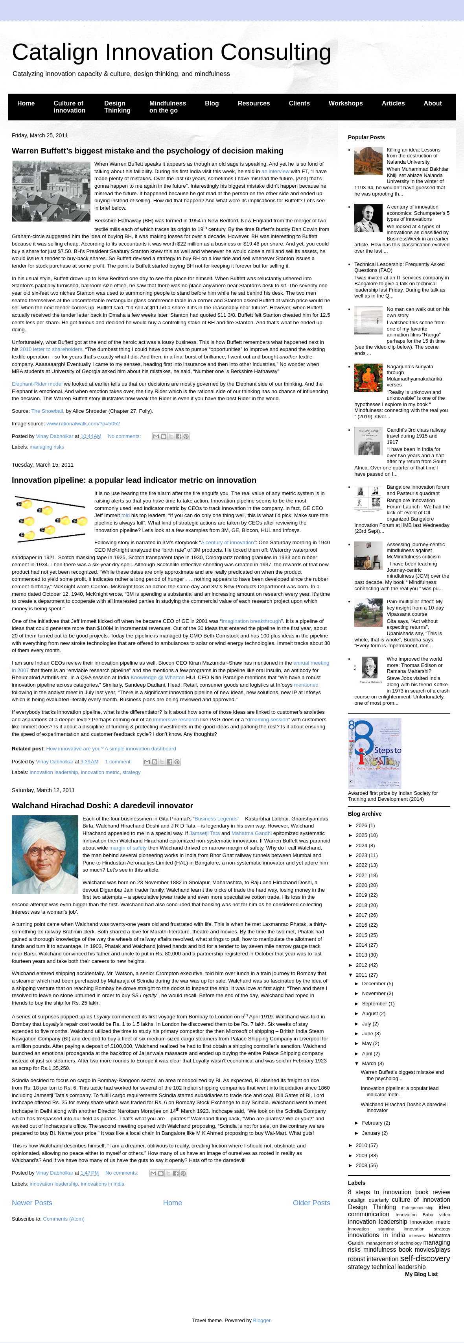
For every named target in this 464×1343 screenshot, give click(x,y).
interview (417, 1236)
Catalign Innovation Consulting (172, 52)
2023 (362, 855)
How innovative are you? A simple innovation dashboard (111, 749)
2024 (362, 845)
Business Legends (216, 819)
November (374, 993)
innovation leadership (54, 772)
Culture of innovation (69, 107)
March (370, 1063)
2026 (362, 825)
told (126, 515)
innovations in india (103, 1184)
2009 (362, 1155)
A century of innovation (227, 542)
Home (26, 103)
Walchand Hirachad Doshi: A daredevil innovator (102, 805)
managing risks (47, 447)
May (367, 1043)
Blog (212, 103)
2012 (362, 965)
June (368, 1033)
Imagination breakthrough (251, 621)
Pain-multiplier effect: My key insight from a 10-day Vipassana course (415, 608)
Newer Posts (32, 1203)
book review (432, 1192)
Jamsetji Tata (205, 833)
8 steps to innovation (379, 1192)
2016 (362, 925)
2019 (362, 895)
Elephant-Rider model (37, 384)
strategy (131, 772)
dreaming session (267, 719)
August (370, 1013)
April (368, 1054)
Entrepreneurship (417, 1208)
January (372, 1133)
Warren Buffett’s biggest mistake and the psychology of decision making (148, 150)
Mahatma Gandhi (252, 833)
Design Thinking (117, 107)
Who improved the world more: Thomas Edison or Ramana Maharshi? (414, 665)
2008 (362, 1165)
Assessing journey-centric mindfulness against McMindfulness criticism (416, 550)
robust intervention (373, 1259)
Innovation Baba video (423, 1214)
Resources (254, 103)
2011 (362, 975)
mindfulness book (387, 1249)
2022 (362, 865)
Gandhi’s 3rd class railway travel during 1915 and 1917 (416, 436)
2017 (362, 915)
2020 (362, 885)
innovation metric (100, 772)
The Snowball (47, 411)
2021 (362, 875)
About (433, 103)
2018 (362, 905)
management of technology (394, 1242)
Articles (393, 103)
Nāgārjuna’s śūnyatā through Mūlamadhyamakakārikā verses (414, 376)
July (367, 1024)
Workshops (346, 103)
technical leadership (399, 1267)
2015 (362, 935)
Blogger (262, 1320)
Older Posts (311, 1203)
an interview (275, 171)
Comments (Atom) (64, 1219)
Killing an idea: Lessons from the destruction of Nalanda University (413, 156)
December (374, 983)
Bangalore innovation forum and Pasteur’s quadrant (418, 490)
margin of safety (128, 848)
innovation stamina (371, 1228)
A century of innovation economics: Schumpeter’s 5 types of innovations (418, 213)
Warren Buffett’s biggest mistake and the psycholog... (402, 1075)
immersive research (176, 719)
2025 (362, 835)
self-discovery (425, 1258)
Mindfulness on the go (167, 107)
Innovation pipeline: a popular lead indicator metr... (399, 1091)
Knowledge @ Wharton (157, 677)
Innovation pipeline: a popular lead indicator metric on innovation (134, 480)
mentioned (306, 685)
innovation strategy (427, 1228)
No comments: (125, 436)
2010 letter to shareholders (51, 349)
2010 (362, 1145)
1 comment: (119, 762)
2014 (362, 945)
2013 (362, 955)
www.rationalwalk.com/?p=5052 (83, 424)
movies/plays (432, 1249)
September (375, 1004)
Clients (299, 103)
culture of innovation (421, 1199)
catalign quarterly (368, 1200)
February (373, 1123)
